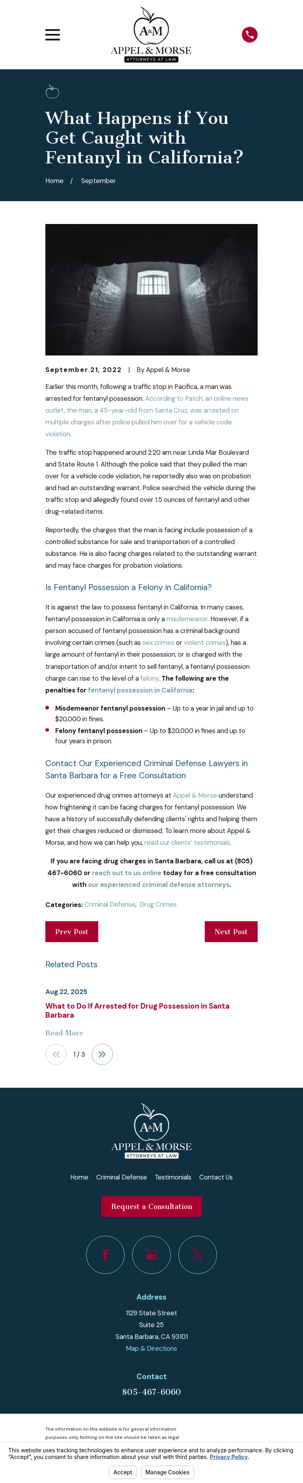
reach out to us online (126, 872)
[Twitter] (197, 1255)
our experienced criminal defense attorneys (159, 884)
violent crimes (205, 642)
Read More (64, 1033)
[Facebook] (105, 1255)
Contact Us (216, 1177)
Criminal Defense (109, 904)
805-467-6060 (151, 1392)
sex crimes (158, 642)
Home (79, 1177)
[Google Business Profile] (151, 1255)
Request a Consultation (151, 1206)
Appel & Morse (195, 795)
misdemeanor (187, 619)
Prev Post (71, 932)
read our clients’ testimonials (187, 842)
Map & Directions (151, 1348)
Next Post (231, 932)
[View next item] (102, 1054)
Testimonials (173, 1177)
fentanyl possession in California (140, 690)
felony (149, 678)
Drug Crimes (158, 904)
